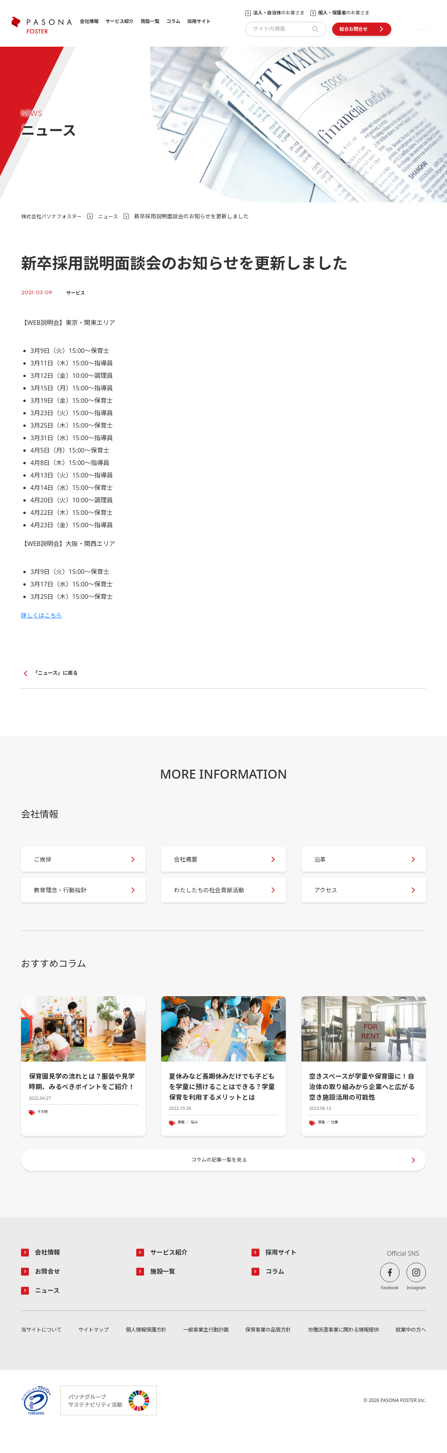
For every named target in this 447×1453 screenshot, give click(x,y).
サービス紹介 (120, 22)
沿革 (323, 863)
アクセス (329, 899)
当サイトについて (43, 1351)
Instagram (416, 1307)
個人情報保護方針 (145, 1351)
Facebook (390, 1307)
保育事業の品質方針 (266, 1351)
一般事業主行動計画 (204, 1351)
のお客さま (278, 13)
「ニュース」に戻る (57, 673)
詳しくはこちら (43, 615)
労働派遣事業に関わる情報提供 (342, 1351)
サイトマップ (93, 1351)
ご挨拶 (46, 863)
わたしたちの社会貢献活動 (214, 899)
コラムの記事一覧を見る (220, 1178)
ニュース (113, 216)
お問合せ (49, 1292)
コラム (173, 22)
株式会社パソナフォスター (53, 216)
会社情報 (89, 22)
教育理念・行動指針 (65, 899)
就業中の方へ (409, 1351)
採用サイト (199, 22)
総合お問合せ (354, 29)
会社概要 (189, 863)
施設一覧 (150, 22)
